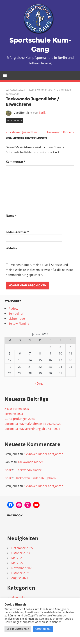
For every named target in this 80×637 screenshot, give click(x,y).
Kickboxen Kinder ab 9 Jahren (43, 454)
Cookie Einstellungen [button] (18, 628)
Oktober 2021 (20, 573)
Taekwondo (12, 94)
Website (11, 248)
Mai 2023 (17, 558)
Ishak (8, 470)
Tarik (42, 113)
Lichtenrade (63, 89)
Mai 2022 (17, 563)
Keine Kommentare (40, 89)
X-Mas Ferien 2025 (16, 409)
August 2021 (19, 578)
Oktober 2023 (20, 553)
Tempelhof (16, 314)
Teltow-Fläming (19, 324)
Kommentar (16, 162)
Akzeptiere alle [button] (43, 628)
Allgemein (18, 597)
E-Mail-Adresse (17, 232)
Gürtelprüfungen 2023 (19, 419)
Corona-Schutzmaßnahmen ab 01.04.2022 (32, 424)
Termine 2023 (13, 414)
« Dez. (39, 383)
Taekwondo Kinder (59, 132)
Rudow (13, 309)
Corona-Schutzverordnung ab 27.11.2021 (32, 429)
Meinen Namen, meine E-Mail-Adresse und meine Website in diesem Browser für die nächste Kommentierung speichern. (39, 270)
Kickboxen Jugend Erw (22, 132)
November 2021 (22, 568)
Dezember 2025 (22, 548)
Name (11, 216)
